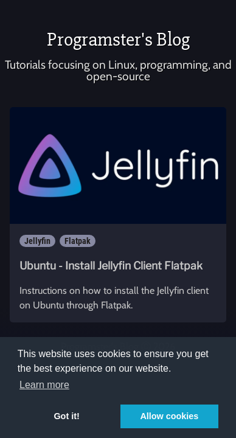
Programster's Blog (118, 39)
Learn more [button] (44, 385)
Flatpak (77, 241)
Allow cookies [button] (169, 416)
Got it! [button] (66, 416)
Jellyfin (37, 241)
